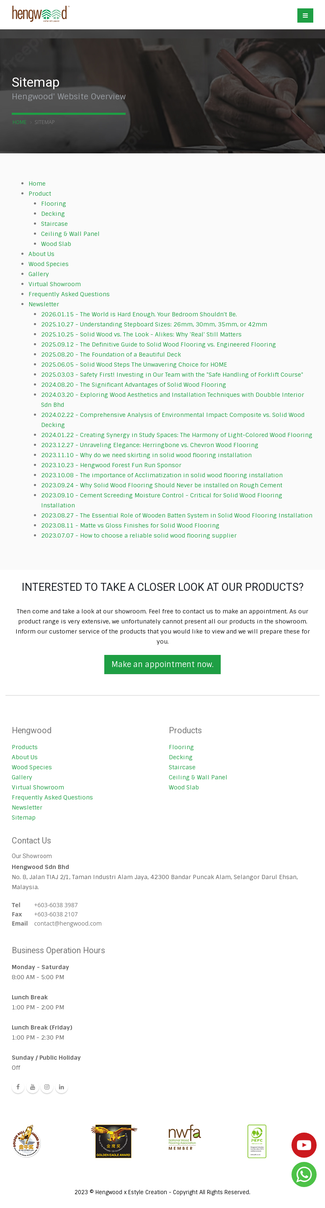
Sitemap (24, 817)
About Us (41, 254)
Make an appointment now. (162, 665)
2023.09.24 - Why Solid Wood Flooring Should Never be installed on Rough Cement (161, 485)
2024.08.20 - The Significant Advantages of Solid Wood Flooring (133, 384)
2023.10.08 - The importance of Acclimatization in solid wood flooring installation (162, 475)
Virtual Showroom (54, 284)
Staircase (54, 224)
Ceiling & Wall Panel (70, 234)
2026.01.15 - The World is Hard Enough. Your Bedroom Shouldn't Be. (139, 314)
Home (19, 122)
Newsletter (43, 304)
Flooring (53, 203)
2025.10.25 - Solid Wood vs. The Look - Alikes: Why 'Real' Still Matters (141, 334)
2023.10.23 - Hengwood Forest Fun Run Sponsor (111, 465)
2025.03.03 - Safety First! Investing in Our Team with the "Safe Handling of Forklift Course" (172, 374)
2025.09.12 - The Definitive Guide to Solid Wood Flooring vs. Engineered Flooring (158, 344)
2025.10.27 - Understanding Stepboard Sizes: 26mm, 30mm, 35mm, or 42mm (154, 324)
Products (25, 747)
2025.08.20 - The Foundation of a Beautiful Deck (111, 354)
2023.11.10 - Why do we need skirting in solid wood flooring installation (146, 455)
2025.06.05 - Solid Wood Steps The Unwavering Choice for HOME (134, 364)
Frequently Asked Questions (69, 294)
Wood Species (48, 264)
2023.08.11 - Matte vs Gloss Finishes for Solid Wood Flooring (130, 525)
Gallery (38, 274)
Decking (53, 213)
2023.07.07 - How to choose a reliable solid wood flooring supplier (139, 535)
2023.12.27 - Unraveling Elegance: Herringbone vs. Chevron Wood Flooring (149, 445)
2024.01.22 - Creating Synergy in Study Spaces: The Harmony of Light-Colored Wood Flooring (176, 435)
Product (39, 193)
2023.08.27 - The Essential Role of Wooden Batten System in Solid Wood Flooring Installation (176, 515)
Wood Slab (56, 244)
